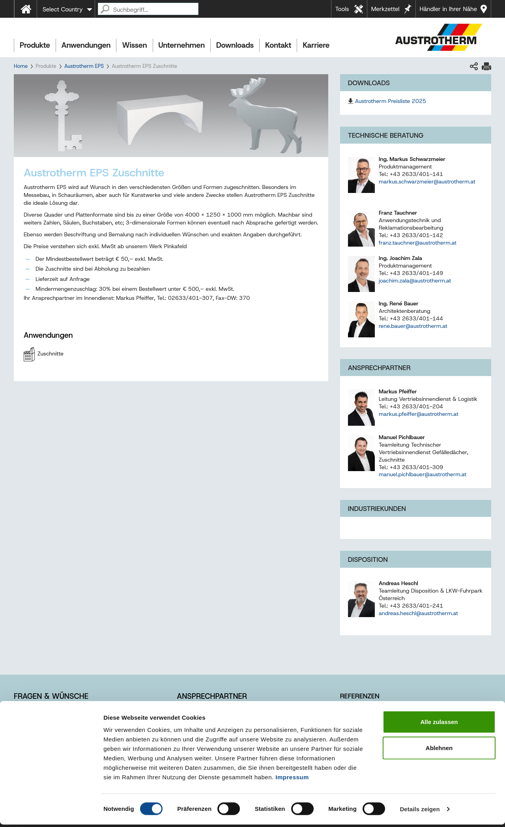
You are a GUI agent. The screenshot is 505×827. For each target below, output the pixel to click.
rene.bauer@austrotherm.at (413, 325)
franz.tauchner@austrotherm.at (417, 242)
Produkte (35, 45)
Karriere (316, 45)
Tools (342, 9)
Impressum (292, 779)
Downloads (235, 45)
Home (21, 66)
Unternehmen (182, 45)
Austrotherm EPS (84, 66)
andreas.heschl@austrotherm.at (418, 613)
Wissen (134, 45)
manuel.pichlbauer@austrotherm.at (422, 474)
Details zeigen (420, 811)
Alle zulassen (439, 724)
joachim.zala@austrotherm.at (415, 280)
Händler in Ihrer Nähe (448, 9)
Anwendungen (86, 45)
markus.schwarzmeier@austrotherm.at (427, 181)
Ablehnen (439, 750)
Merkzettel (385, 9)
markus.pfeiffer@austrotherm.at (418, 413)
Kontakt (278, 45)
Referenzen (360, 696)
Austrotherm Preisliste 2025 (390, 101)
